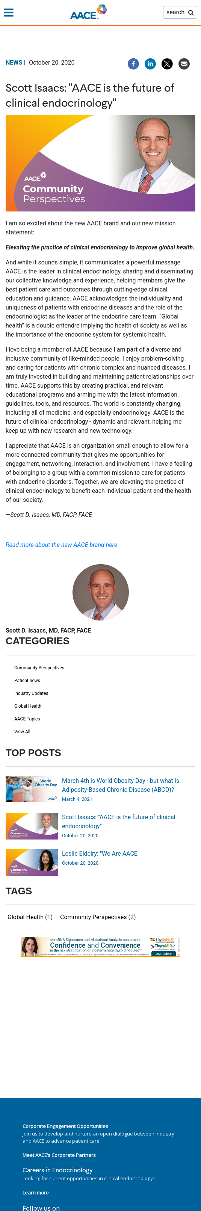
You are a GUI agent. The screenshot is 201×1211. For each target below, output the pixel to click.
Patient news (27, 680)
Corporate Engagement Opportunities (65, 1126)
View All (22, 731)
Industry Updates (31, 693)
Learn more (36, 1192)
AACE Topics (27, 719)
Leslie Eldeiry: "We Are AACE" (100, 853)
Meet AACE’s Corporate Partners (59, 1155)
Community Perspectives (39, 667)
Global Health (27, 706)
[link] (100, 947)
